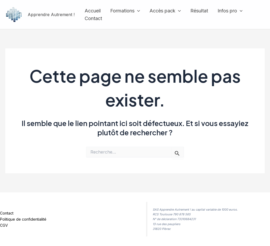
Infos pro (230, 11)
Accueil (93, 10)
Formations (125, 11)
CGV (4, 225)
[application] (137, 11)
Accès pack (165, 11)
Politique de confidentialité (23, 219)
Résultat (199, 10)
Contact (93, 18)
